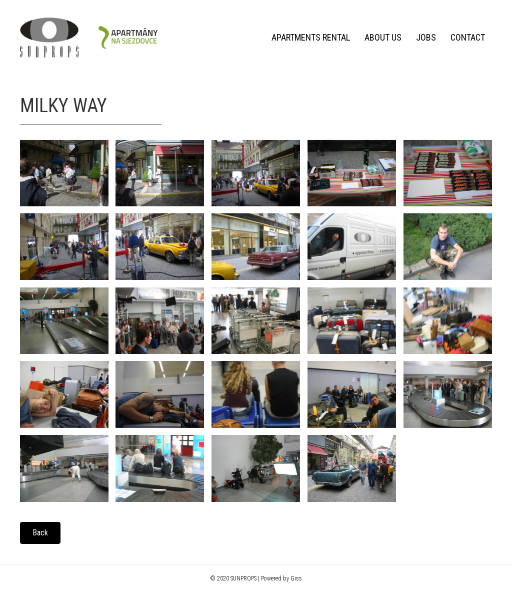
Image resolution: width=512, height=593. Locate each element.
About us (383, 37)
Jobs (426, 37)
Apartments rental (311, 37)
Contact (467, 37)
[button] (40, 533)
